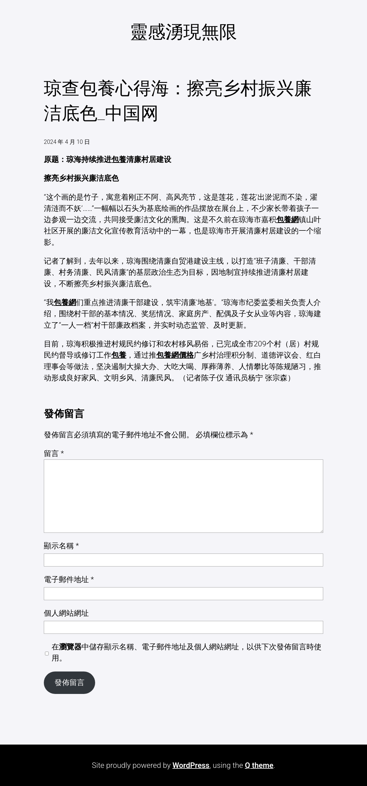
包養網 (287, 219)
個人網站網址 (66, 613)
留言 (54, 453)
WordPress (190, 765)
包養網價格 (175, 355)
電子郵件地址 (69, 579)
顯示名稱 (61, 545)
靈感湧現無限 (183, 31)
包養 (118, 159)
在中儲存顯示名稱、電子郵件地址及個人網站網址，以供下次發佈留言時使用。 (186, 652)
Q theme (259, 765)
